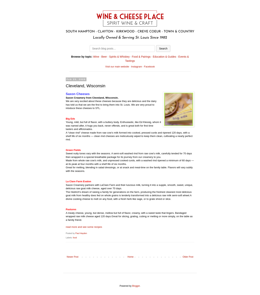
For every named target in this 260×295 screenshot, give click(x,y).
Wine (96, 56)
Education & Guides (164, 56)
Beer (104, 56)
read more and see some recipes (84, 226)
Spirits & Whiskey (119, 56)
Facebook (149, 66)
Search (163, 48)
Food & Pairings (141, 56)
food (75, 237)
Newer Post (72, 257)
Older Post (188, 257)
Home (131, 257)
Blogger (136, 286)
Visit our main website (117, 66)
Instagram (136, 66)
